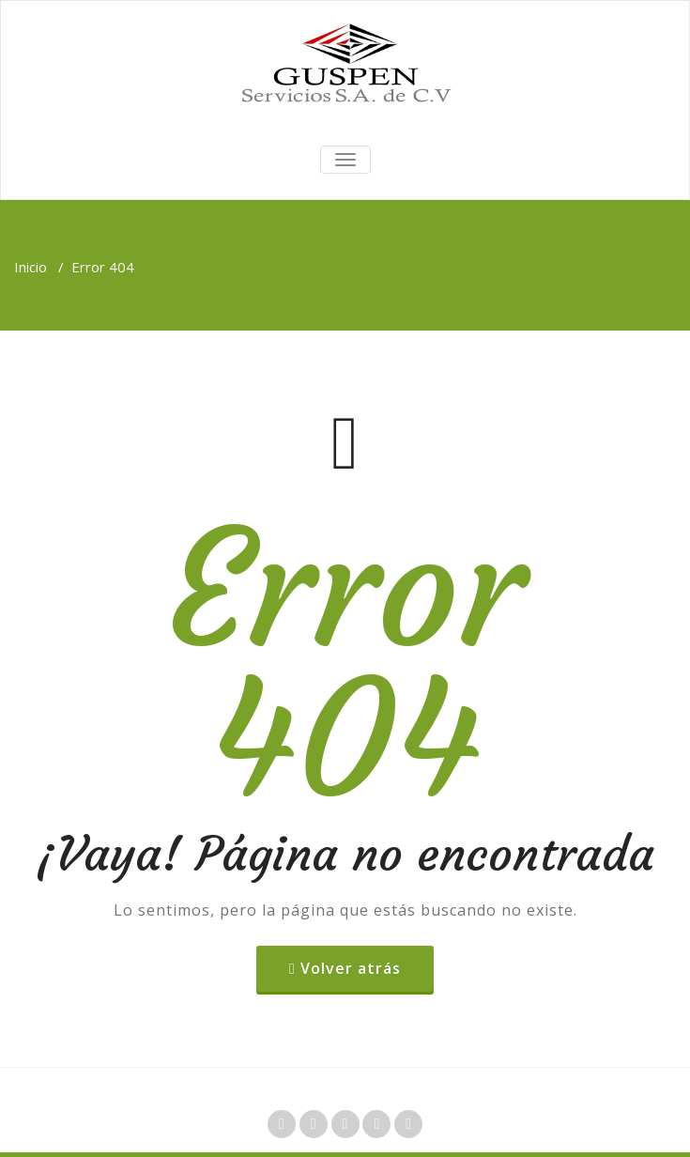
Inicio (30, 266)
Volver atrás (350, 968)
